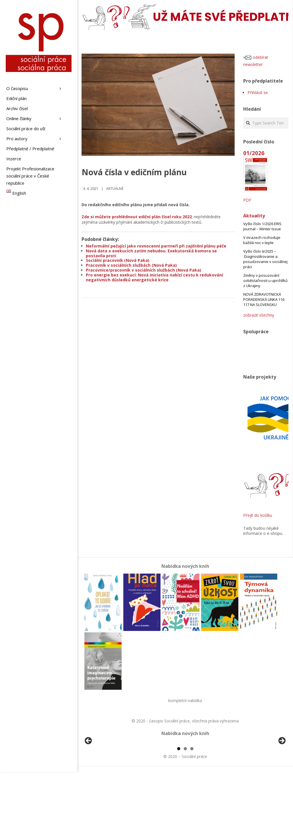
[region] (185, 775)
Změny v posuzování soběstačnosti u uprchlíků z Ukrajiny (265, 280)
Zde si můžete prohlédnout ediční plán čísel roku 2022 (137, 216)
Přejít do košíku (257, 515)
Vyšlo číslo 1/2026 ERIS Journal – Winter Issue (262, 226)
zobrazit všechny (258, 315)
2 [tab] (185, 814)
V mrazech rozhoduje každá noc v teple (261, 240)
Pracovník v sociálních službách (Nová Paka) (131, 265)
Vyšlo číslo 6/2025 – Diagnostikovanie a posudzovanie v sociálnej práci (265, 259)
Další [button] (281, 774)
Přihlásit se (258, 92)
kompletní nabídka (185, 700)
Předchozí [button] (88, 774)
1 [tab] (178, 814)
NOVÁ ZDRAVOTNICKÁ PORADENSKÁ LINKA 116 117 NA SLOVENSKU (263, 299)
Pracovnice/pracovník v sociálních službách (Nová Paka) (143, 270)
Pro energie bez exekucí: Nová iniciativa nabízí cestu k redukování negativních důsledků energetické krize (154, 277)
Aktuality (254, 216)
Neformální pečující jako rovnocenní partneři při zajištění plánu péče (156, 246)
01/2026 (253, 153)
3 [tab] (191, 814)
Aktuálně (115, 188)
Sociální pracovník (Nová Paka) (117, 260)
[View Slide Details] (104, 775)
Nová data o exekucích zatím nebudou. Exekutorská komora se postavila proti (151, 253)
